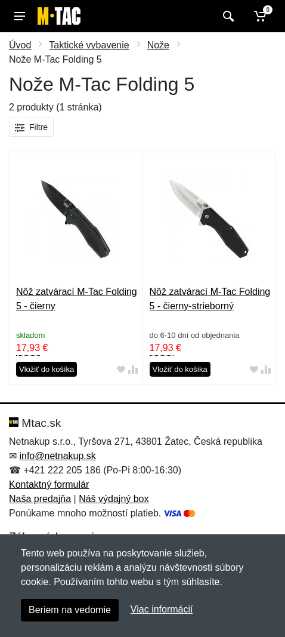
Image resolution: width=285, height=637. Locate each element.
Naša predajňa (40, 499)
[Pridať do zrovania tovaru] (133, 369)
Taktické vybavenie (89, 45)
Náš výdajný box (113, 499)
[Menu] (19, 16)
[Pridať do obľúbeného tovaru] (121, 369)
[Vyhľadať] (227, 16)
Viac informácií (162, 609)
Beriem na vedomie (70, 610)
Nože (158, 45)
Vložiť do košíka (46, 369)
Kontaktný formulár (49, 484)
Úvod (20, 45)
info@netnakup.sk (57, 456)
